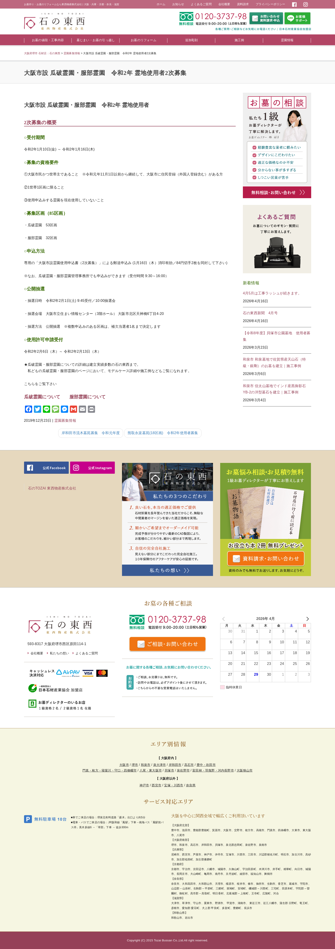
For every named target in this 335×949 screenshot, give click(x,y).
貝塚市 (169, 770)
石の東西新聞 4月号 (260, 313)
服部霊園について (87, 396)
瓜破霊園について (42, 396)
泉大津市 (159, 765)
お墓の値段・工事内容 (48, 40)
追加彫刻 (191, 40)
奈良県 (191, 785)
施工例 (239, 40)
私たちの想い (59, 653)
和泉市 (146, 765)
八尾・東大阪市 (151, 770)
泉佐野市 (183, 770)
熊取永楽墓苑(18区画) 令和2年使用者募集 (163, 433)
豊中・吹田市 (206, 765)
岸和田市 (175, 765)
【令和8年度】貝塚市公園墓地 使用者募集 (277, 336)
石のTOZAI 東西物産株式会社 (52, 488)
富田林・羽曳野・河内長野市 (213, 770)
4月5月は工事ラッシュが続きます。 (272, 293)
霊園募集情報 (65, 420)
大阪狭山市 (245, 770)
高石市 (189, 765)
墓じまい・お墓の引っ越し (96, 40)
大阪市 (124, 765)
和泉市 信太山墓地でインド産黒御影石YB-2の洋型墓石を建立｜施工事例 (274, 389)
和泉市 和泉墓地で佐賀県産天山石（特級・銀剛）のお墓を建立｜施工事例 (274, 362)
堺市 (135, 765)
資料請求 (243, 4)
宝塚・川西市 (173, 785)
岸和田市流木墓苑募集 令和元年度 (91, 433)
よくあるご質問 (201, 4)
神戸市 (144, 785)
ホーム (161, 4)
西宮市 (156, 785)
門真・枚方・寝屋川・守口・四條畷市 (109, 770)
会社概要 (224, 4)
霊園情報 (287, 40)
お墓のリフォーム (143, 40)
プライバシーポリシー (270, 4)
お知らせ (178, 4)
